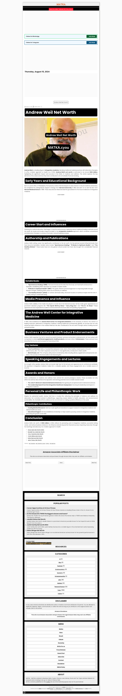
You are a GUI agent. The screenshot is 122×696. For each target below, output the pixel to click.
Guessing (61, 643)
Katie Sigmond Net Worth (35, 438)
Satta (86, 688)
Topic (47, 443)
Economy (60, 573)
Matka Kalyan (50, 688)
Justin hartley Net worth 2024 (37, 525)
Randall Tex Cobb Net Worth (36, 432)
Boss (61, 632)
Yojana (60, 593)
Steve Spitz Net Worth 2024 (36, 430)
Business (59, 566)
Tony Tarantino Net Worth (35, 434)
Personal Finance (60, 586)
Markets (59, 583)
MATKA (63, 687)
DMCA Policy (61, 667)
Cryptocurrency (60, 569)
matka (48, 682)
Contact (61, 660)
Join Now (92, 36)
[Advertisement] (61, 22)
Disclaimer (61, 663)
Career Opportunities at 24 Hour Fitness (41, 508)
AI (59, 559)
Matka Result (59, 688)
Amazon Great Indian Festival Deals (61, 9)
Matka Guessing (79, 688)
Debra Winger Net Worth (35, 530)
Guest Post (61, 653)
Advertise (61, 657)
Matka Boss (68, 688)
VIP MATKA (52, 443)
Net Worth (32, 443)
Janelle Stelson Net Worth (36, 519)
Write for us (61, 646)
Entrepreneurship (60, 576)
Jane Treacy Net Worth (35, 440)
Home (61, 462)
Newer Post (28, 462)
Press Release (61, 650)
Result (61, 636)
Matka (61, 629)
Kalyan (61, 639)
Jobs (59, 580)
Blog (60, 562)
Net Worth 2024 (40, 443)
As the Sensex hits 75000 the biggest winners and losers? (47, 514)
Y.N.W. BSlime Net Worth (35, 436)
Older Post (94, 462)
